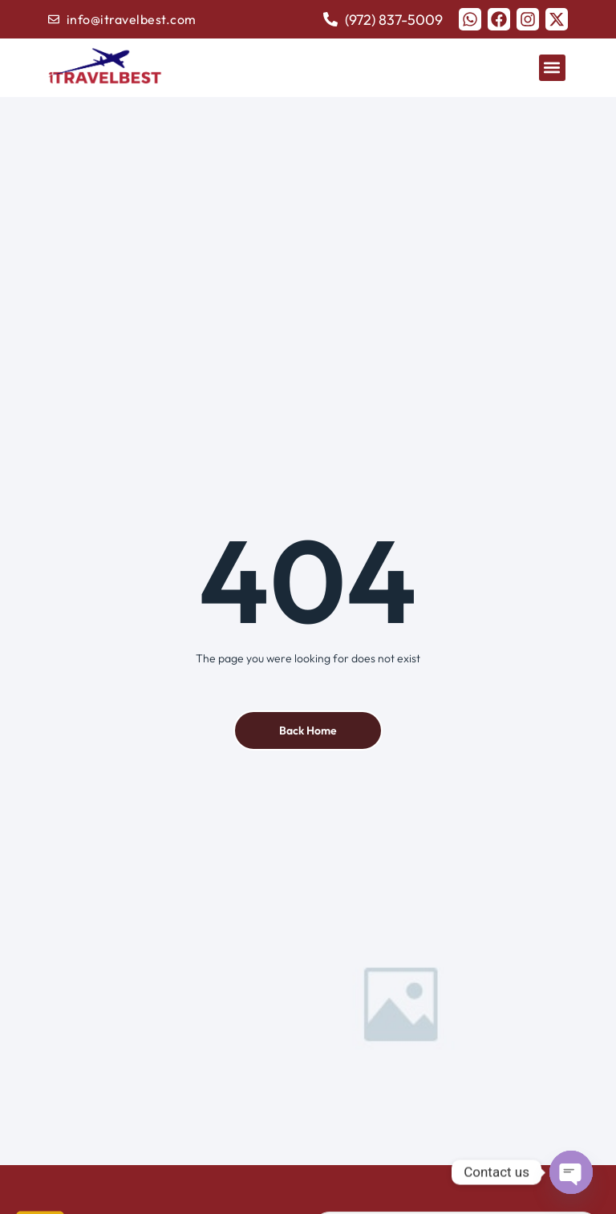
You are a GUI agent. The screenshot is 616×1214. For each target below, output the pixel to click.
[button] (552, 68)
